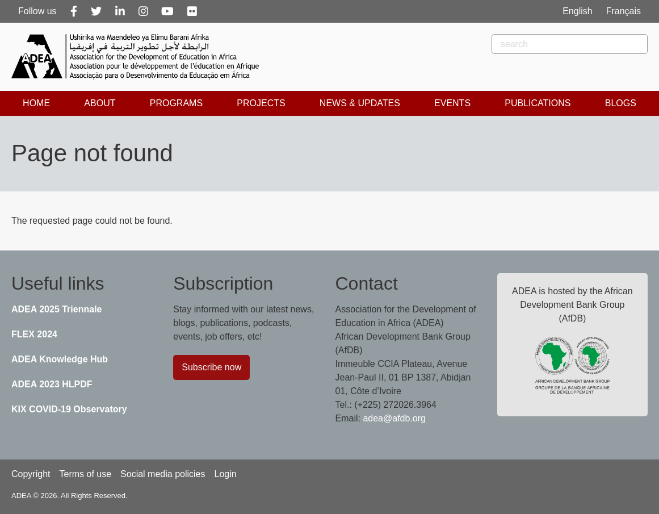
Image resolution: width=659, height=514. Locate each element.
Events (452, 103)
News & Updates (360, 103)
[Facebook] (74, 11)
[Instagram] (143, 11)
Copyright (30, 474)
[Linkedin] (120, 11)
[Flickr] (192, 11)
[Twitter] (96, 11)
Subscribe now (211, 367)
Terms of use (85, 474)
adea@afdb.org (394, 418)
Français (623, 11)
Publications (537, 103)
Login (225, 474)
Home (36, 103)
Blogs (620, 103)
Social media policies (162, 474)
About (99, 103)
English (577, 11)
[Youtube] (167, 11)
